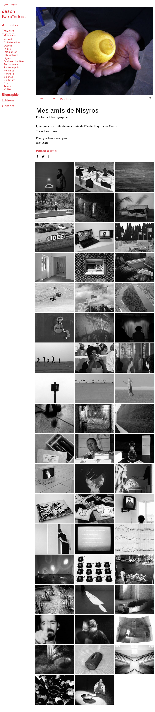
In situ (7, 49)
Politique (9, 71)
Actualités (10, 25)
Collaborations (12, 43)
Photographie (11, 68)
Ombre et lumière (14, 61)
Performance (11, 64)
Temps (7, 86)
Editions (8, 100)
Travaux (8, 31)
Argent (8, 39)
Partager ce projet (46, 151)
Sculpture (9, 80)
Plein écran (65, 99)
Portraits (9, 74)
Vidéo (7, 89)
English (5, 5)
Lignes (7, 58)
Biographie (10, 95)
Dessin (8, 46)
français (13, 5)
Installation (10, 52)
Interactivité (11, 55)
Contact (8, 106)
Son (6, 83)
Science (8, 77)
